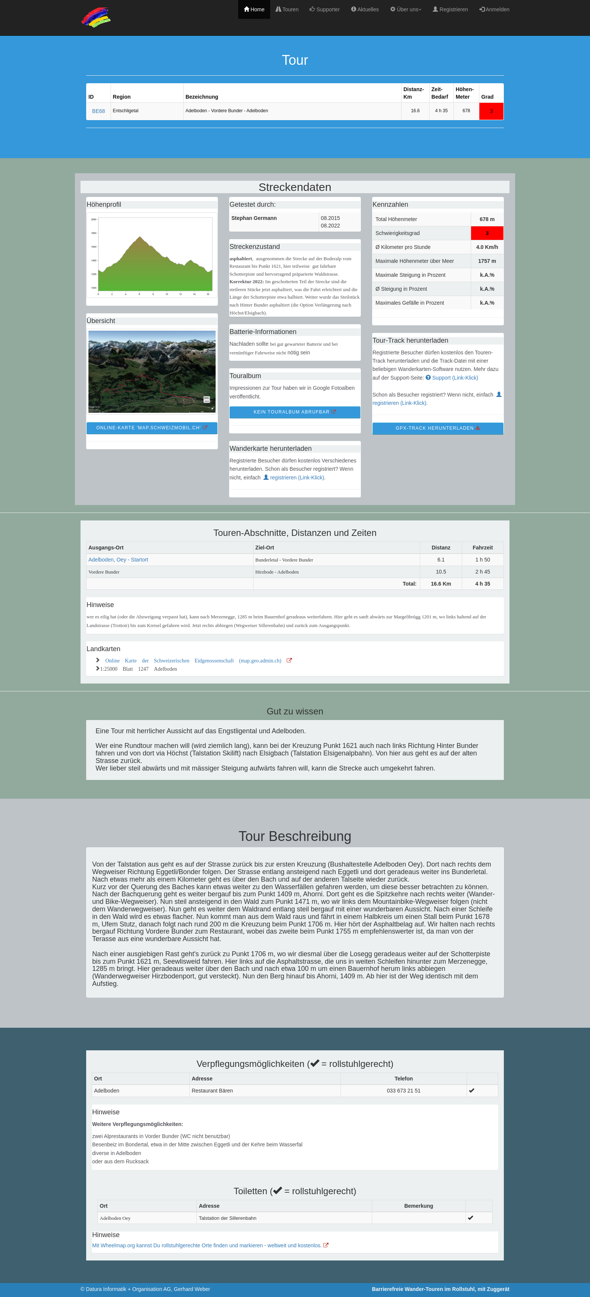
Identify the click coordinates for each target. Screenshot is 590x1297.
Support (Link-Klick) (452, 378)
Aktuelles (365, 9)
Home (254, 9)
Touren (287, 9)
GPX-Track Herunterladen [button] (438, 428)
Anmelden (494, 9)
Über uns (406, 9)
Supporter (324, 9)
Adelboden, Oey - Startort (118, 560)
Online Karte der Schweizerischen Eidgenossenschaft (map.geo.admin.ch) (198, 660)
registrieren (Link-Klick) (293, 478)
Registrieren (450, 9)
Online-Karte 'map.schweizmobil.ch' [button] (152, 427)
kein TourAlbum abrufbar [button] (295, 412)
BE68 (98, 111)
